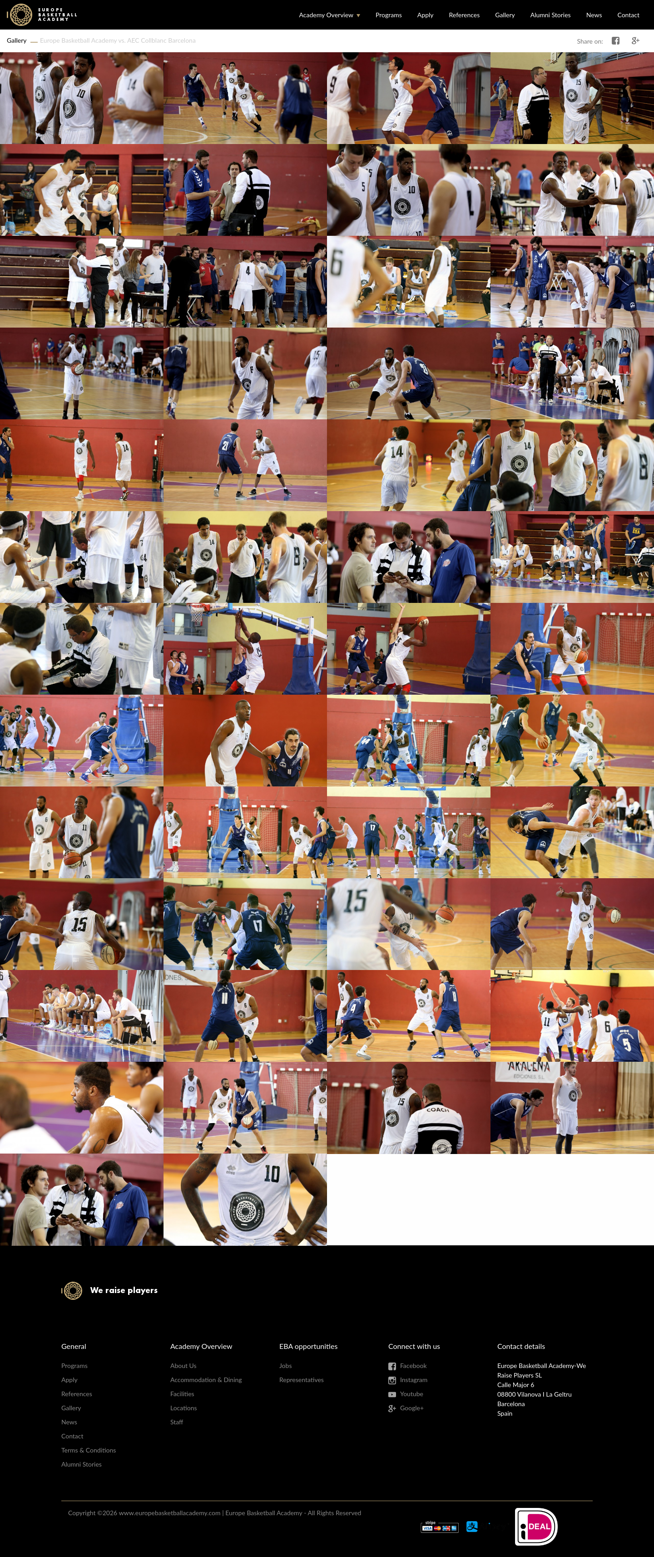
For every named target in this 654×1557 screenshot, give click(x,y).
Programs (389, 15)
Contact (628, 15)
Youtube (411, 1394)
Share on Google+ (636, 41)
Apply (425, 15)
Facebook (413, 1365)
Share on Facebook (616, 41)
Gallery (505, 15)
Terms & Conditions (88, 1450)
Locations (183, 1408)
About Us (183, 1365)
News (594, 15)
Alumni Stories (550, 15)
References (464, 15)
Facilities (182, 1394)
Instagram (413, 1379)
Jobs (285, 1365)
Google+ (412, 1408)
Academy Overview (326, 15)
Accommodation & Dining (206, 1379)
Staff (176, 1422)
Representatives (301, 1379)
